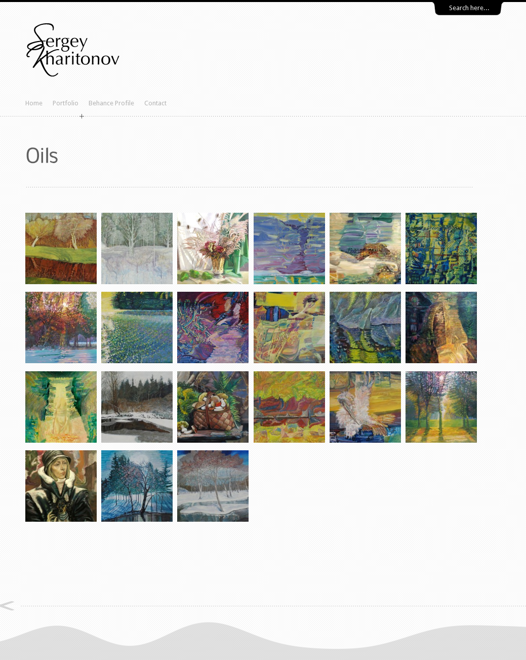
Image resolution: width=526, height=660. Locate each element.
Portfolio (65, 103)
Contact (155, 103)
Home (34, 103)
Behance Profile (111, 103)
